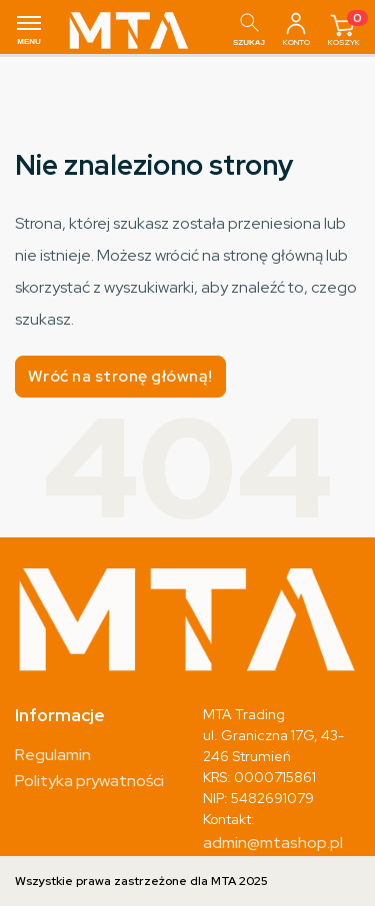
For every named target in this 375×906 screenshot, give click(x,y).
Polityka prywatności (89, 780)
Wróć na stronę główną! (120, 376)
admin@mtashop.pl (273, 842)
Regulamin (53, 754)
